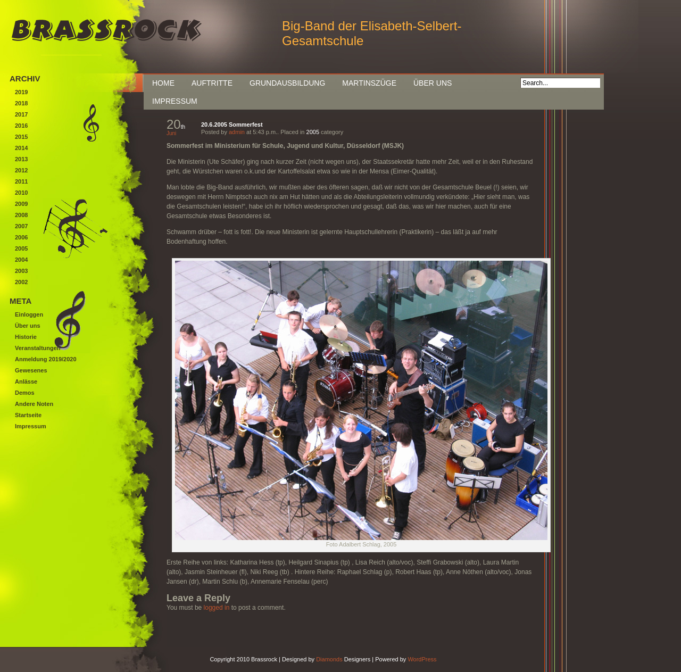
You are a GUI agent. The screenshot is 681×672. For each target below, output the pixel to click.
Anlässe (26, 381)
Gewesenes (31, 370)
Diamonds (329, 659)
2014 (21, 148)
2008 (21, 215)
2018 (21, 103)
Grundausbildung (287, 83)
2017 (21, 114)
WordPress (422, 659)
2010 (21, 192)
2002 (21, 282)
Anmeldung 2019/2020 (46, 359)
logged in (217, 607)
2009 (21, 204)
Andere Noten (34, 404)
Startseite (28, 415)
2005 (312, 132)
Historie (26, 337)
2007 (21, 226)
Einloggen (29, 314)
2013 (21, 159)
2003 (21, 271)
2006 (21, 237)
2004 (21, 259)
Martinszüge (369, 83)
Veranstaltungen (38, 348)
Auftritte (212, 83)
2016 (21, 125)
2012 (21, 170)
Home (163, 83)
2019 (21, 92)
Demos (25, 392)
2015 (21, 137)
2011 (21, 181)
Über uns (432, 83)
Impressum (174, 101)
